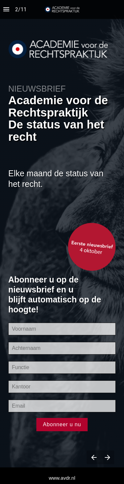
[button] (62, 9)
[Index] (6, 9)
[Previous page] (94, 457)
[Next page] (107, 457)
